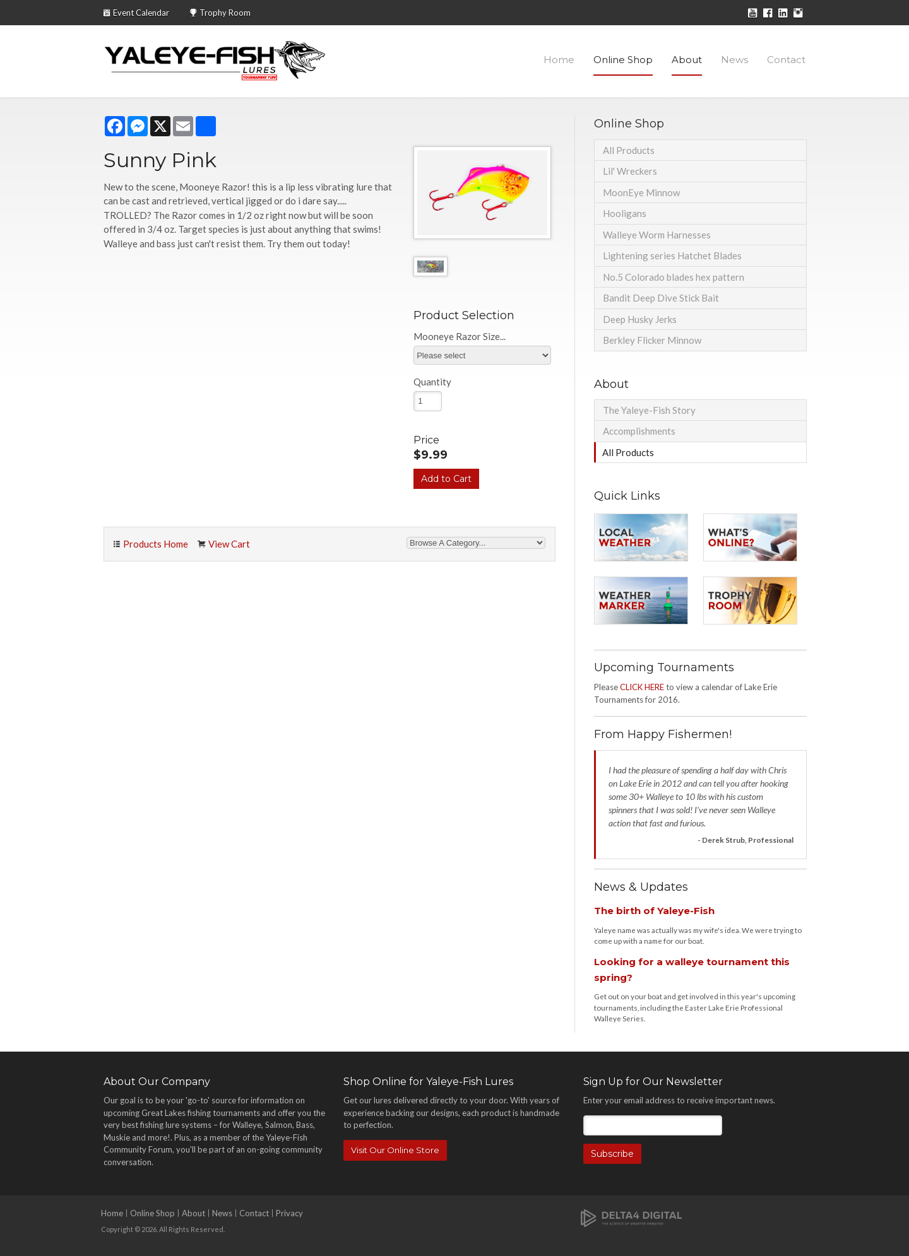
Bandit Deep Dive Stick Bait (661, 297)
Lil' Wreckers (630, 171)
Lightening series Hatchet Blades (672, 255)
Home (559, 60)
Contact (786, 60)
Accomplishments (639, 431)
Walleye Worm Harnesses (657, 234)
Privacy (289, 1213)
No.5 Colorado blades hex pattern (673, 277)
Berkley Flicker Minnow (652, 340)
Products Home (155, 543)
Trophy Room (225, 13)
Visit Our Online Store (395, 1150)
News (734, 60)
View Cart (229, 543)
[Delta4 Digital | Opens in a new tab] (631, 1217)
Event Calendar (141, 13)
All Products (629, 150)
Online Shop (623, 60)
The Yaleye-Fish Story (649, 410)
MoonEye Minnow (641, 192)
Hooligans (624, 213)
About (687, 60)
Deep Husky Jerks (640, 319)
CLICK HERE (642, 687)
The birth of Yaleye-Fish (654, 911)
